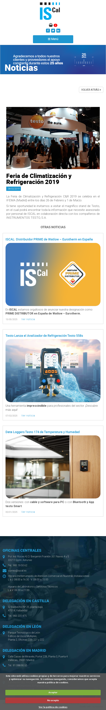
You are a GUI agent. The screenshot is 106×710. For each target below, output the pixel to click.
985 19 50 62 (20, 565)
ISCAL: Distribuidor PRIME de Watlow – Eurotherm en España (49, 239)
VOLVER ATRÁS (91, 89)
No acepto (53, 700)
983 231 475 (20, 615)
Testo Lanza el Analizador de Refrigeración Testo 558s (44, 335)
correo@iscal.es (17, 570)
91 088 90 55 (20, 665)
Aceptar (53, 692)
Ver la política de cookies (53, 707)
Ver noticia (28, 319)
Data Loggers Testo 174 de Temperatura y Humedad (43, 432)
